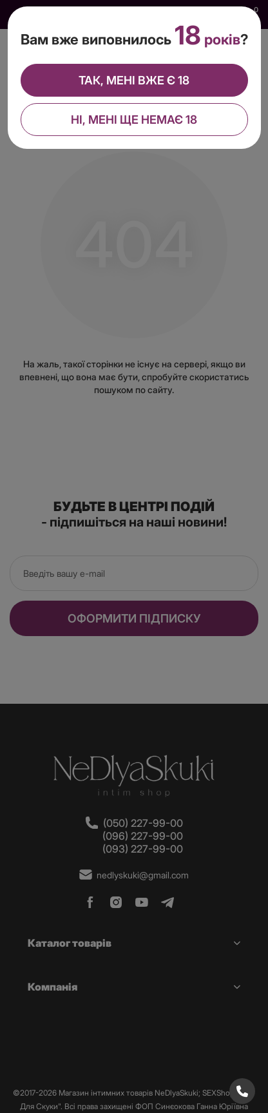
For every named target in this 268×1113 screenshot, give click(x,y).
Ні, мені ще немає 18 (134, 118)
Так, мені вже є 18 (134, 79)
